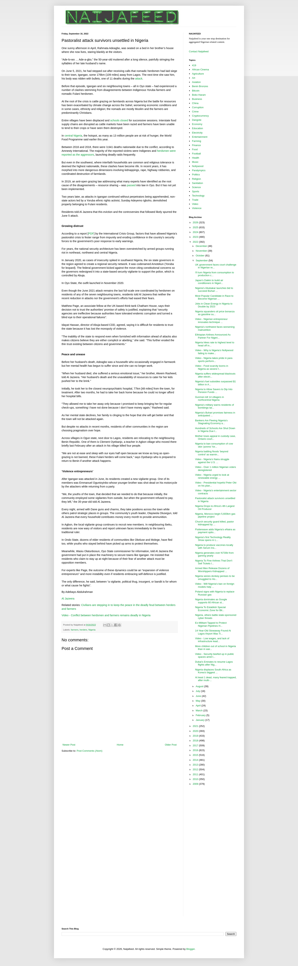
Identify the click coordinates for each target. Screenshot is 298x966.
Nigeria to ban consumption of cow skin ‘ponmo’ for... (214, 445)
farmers (74, 629)
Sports (195, 191)
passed (131, 185)
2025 (196, 227)
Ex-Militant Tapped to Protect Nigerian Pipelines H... (211, 624)
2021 (196, 726)
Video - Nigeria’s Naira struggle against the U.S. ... (212, 461)
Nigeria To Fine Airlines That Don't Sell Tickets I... (213, 562)
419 (194, 65)
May (198, 700)
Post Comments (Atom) (89, 750)
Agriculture (198, 73)
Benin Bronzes (200, 86)
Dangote (196, 119)
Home (120, 744)
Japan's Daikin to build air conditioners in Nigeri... (209, 282)
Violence (196, 208)
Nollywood (197, 166)
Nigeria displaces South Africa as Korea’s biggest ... (213, 671)
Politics (196, 174)
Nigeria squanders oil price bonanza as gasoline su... (214, 313)
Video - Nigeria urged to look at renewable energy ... (212, 476)
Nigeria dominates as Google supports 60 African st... (211, 601)
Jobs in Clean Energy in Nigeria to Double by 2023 (213, 305)
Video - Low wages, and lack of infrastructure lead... (212, 640)
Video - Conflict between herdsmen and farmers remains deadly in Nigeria (106, 615)
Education (197, 128)
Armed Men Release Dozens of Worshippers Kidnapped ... (212, 570)
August (200, 686)
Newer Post (69, 744)
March (199, 710)
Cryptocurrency (200, 115)
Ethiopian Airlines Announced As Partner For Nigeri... (212, 336)
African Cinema (200, 69)
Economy (197, 124)
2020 (196, 731)
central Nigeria (73, 135)
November (202, 250)
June (199, 696)
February (201, 715)
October (200, 255)
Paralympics (198, 170)
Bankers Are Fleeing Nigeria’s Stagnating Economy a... (211, 422)
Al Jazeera (68, 598)
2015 (196, 755)
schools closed (119, 120)
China (195, 103)
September (202, 260)
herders (83, 629)
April (198, 705)
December (202, 246)
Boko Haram (199, 94)
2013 (196, 764)
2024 (196, 232)
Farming (196, 141)
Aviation (196, 82)
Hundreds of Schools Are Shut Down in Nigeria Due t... (215, 430)
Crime (195, 111)
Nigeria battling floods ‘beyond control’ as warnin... (211, 453)
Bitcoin (195, 90)
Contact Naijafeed (198, 51)
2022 (196, 241)
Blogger (190, 949)
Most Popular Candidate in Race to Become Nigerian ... (214, 297)
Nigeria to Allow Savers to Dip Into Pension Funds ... (213, 391)
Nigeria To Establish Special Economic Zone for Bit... (210, 609)
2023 (196, 236)
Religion (196, 178)
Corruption (198, 107)
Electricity (197, 132)
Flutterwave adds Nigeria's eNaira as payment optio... (215, 531)
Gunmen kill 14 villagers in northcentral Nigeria (209, 399)
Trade (195, 199)
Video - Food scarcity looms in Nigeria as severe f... (211, 367)
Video (195, 204)
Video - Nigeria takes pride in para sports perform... (213, 360)
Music (195, 162)
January (200, 720)
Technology (198, 195)
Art (193, 77)
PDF (91, 233)
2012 (196, 769)
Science (196, 187)
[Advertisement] (204, 849)
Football (196, 153)
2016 (196, 750)
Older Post (171, 744)
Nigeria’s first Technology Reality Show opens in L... (213, 539)
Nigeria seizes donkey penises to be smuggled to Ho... (215, 577)
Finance (196, 145)
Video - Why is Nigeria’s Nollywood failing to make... (214, 352)
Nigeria (91, 629)
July (198, 691)
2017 (196, 745)
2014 (196, 759)
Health (195, 157)
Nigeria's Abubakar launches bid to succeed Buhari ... (214, 290)
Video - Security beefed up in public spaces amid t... (214, 655)
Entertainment (199, 136)
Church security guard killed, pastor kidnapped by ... (214, 523)
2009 (196, 783)
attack (138, 78)
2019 (196, 735)
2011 (196, 774)
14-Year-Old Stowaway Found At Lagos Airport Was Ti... (213, 632)
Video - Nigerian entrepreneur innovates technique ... (211, 321)
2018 (196, 740)
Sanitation (197, 183)
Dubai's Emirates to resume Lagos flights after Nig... (214, 663)
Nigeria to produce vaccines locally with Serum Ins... (214, 546)
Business (197, 99)
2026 (196, 222)
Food (195, 149)
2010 (196, 779)
